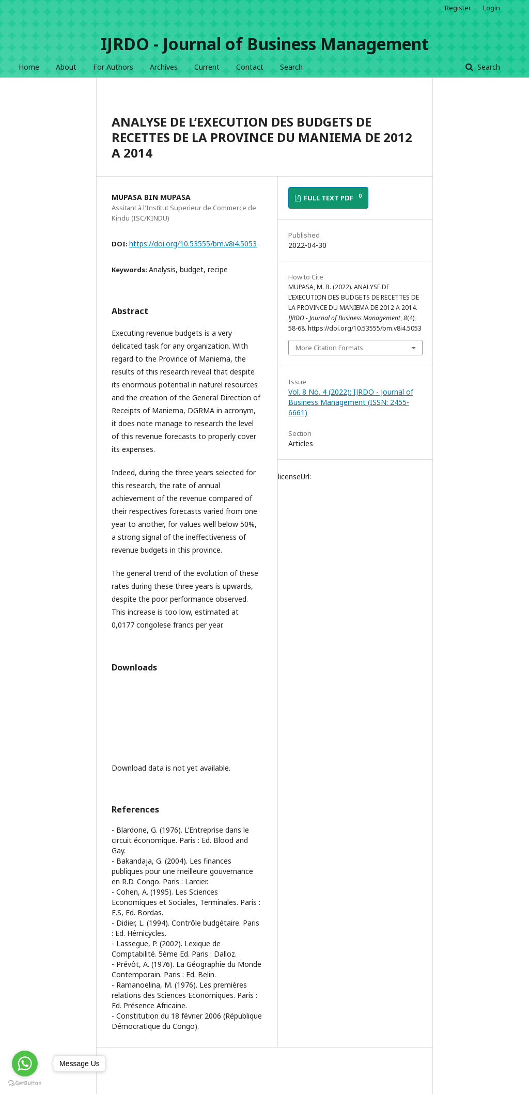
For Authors (113, 67)
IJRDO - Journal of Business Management (265, 44)
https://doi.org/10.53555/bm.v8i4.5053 (193, 243)
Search (291, 67)
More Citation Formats (329, 347)
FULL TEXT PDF (332, 197)
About (66, 67)
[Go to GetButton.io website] (24, 1083)
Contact (249, 67)
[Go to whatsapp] (25, 1063)
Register (458, 7)
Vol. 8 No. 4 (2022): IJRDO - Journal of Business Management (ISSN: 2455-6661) (350, 402)
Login (491, 7)
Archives (164, 67)
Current (207, 67)
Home (29, 67)
